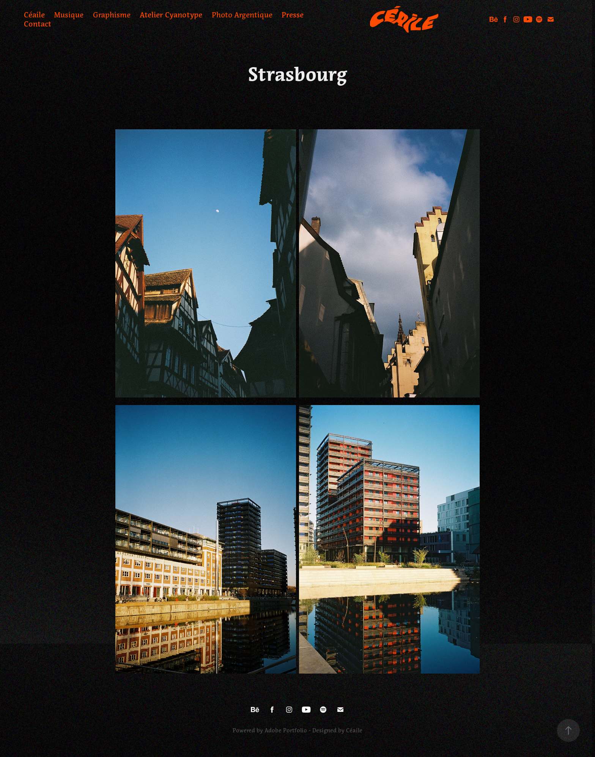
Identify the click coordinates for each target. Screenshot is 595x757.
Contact (37, 23)
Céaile (34, 14)
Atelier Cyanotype (171, 14)
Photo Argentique (242, 14)
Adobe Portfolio (285, 730)
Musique (68, 14)
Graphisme (112, 14)
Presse (293, 14)
